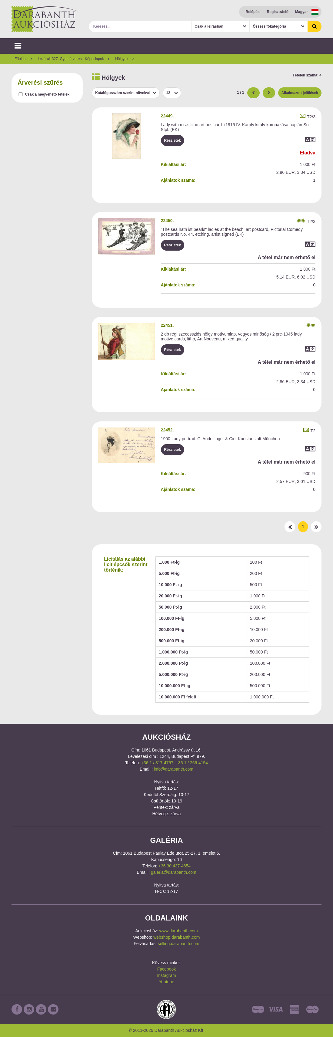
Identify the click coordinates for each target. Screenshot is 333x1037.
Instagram (166, 975)
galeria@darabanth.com (173, 872)
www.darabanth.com (178, 930)
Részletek (172, 140)
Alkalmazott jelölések (299, 93)
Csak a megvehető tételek (47, 94)
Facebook (166, 969)
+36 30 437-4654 (174, 865)
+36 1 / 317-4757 (157, 762)
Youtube (166, 981)
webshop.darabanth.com (176, 937)
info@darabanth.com (173, 769)
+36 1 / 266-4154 (192, 762)
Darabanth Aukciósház (45, 19)
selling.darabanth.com (178, 943)
